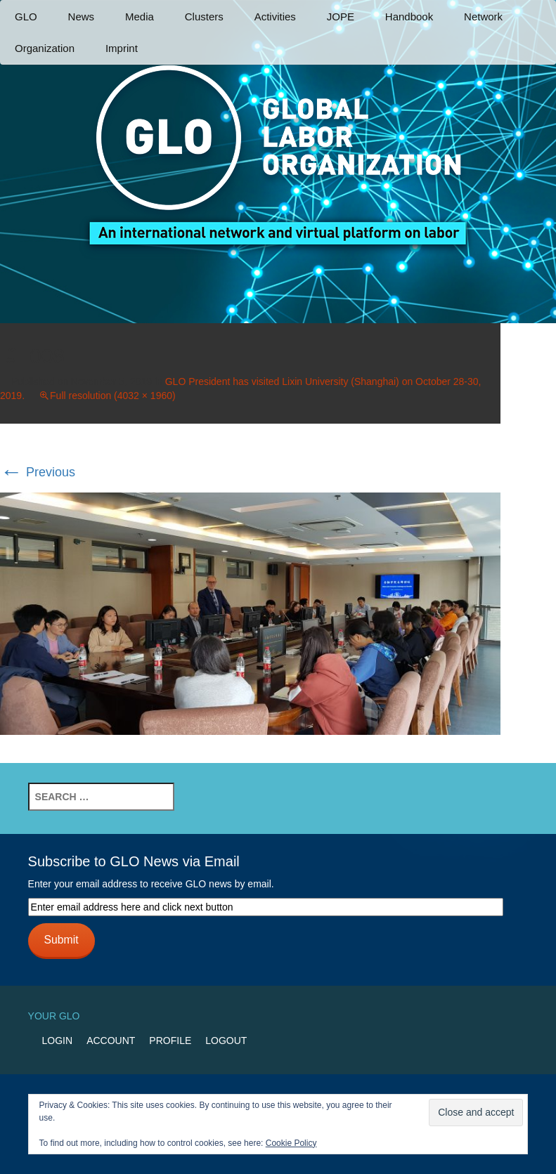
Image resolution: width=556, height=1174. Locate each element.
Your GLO (54, 1016)
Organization (45, 48)
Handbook (409, 16)
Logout (226, 1040)
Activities (275, 16)
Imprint (121, 48)
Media (139, 16)
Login (57, 1040)
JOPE (340, 16)
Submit (61, 940)
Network (483, 16)
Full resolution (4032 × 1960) (113, 395)
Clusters (204, 16)
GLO (26, 16)
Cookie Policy (291, 1143)
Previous (37, 472)
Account (110, 1040)
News (81, 16)
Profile (170, 1040)
